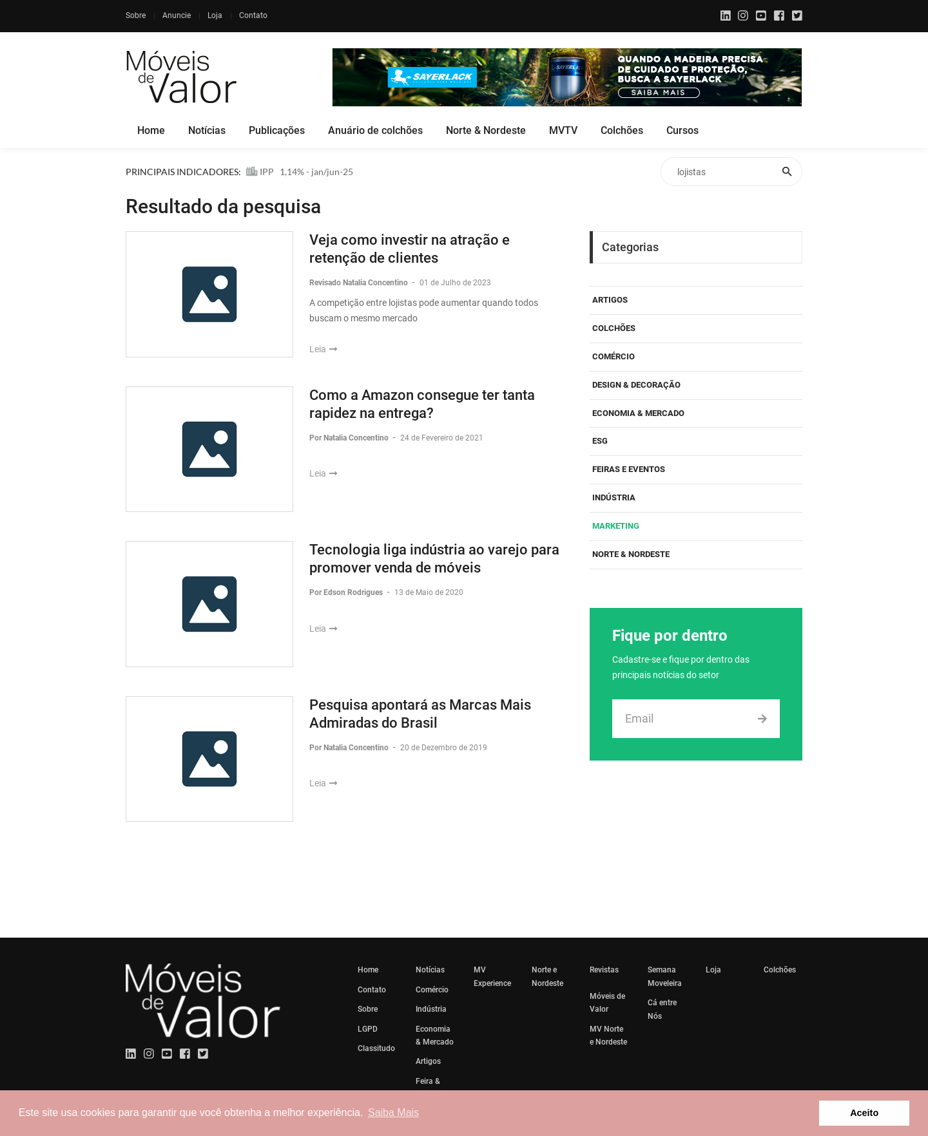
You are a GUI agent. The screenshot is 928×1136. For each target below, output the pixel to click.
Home (151, 130)
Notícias (207, 130)
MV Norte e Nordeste (608, 1035)
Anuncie (176, 15)
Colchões (622, 130)
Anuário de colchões (375, 130)
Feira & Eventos (429, 1088)
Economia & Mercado (638, 413)
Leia (323, 349)
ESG (600, 441)
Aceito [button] (864, 1113)
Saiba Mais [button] (393, 1112)
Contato (253, 15)
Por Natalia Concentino (350, 437)
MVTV (563, 130)
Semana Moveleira (665, 976)
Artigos (610, 300)
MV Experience (492, 976)
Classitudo (376, 1048)
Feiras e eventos (628, 469)
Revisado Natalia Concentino (359, 282)
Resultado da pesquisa (223, 206)
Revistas (604, 969)
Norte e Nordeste (547, 976)
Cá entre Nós (662, 1009)
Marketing (615, 526)
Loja (215, 15)
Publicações (277, 130)
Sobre (136, 15)
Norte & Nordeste (486, 130)
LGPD (368, 1029)
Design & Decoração (636, 385)
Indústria (613, 497)
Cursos (682, 130)
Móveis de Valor (607, 1003)
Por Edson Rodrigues (347, 592)
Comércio (613, 356)
